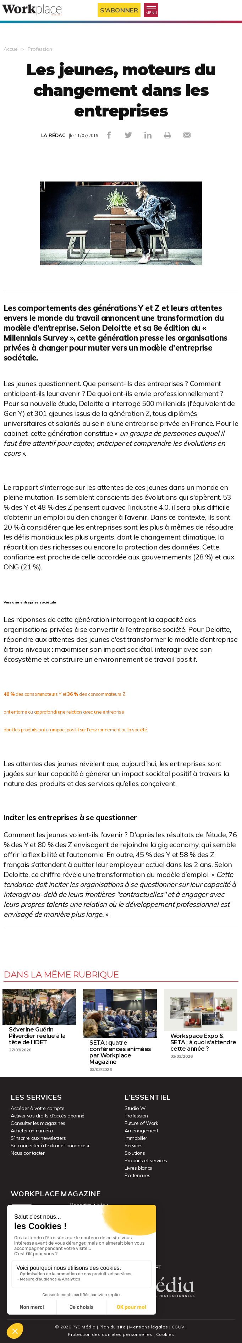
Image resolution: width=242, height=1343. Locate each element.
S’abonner (119, 10)
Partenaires (137, 1175)
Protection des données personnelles (110, 1334)
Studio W (135, 1108)
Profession (40, 49)
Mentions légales (148, 1327)
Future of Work (141, 1123)
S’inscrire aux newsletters (38, 1138)
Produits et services (146, 1160)
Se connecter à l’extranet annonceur (50, 1145)
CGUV (178, 1327)
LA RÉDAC (53, 135)
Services (134, 1145)
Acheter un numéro (32, 1130)
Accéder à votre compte (37, 1108)
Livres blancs (138, 1168)
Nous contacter (27, 1153)
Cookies (165, 1334)
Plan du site (112, 1327)
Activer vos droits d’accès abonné (47, 1115)
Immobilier (136, 1138)
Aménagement (141, 1130)
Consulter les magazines (38, 1123)
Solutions (135, 1153)
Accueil (12, 49)
